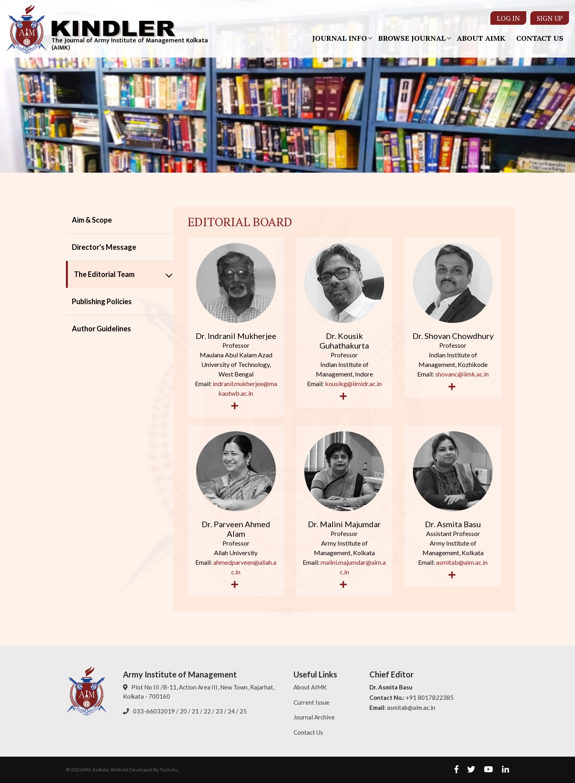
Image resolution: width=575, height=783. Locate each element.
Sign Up (550, 17)
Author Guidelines (101, 328)
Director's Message (104, 247)
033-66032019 (154, 711)
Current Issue (311, 702)
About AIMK (481, 38)
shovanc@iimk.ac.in (462, 374)
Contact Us (539, 38)
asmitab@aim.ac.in (462, 562)
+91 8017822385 (430, 697)
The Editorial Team (104, 274)
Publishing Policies (102, 301)
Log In (508, 17)
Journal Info (339, 38)
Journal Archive (314, 717)
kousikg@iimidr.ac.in (353, 383)
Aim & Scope (92, 219)
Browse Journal (412, 38)
